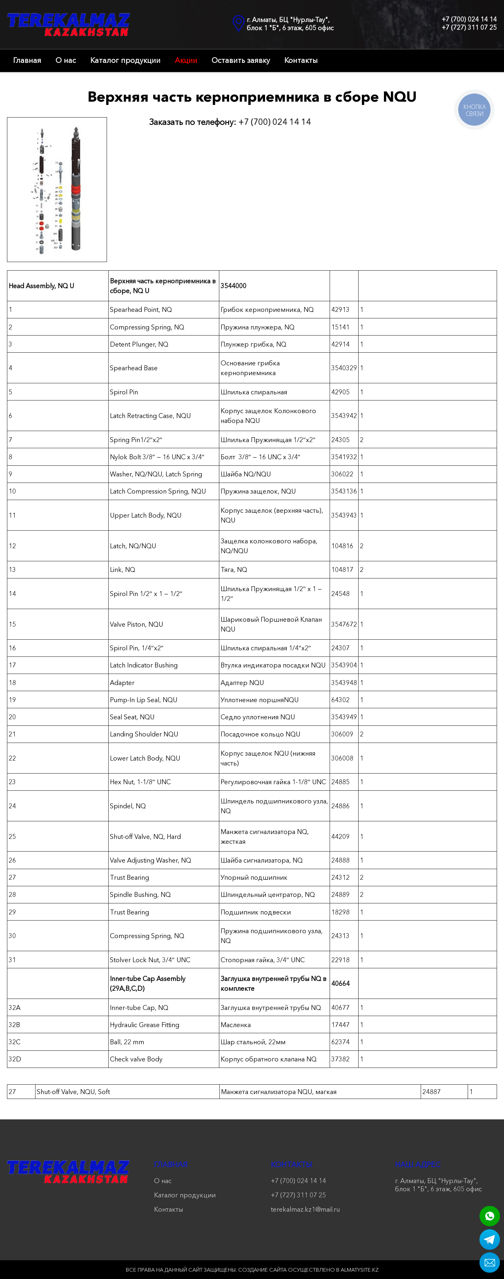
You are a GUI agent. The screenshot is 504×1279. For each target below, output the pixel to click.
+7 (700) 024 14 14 (469, 19)
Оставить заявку (241, 60)
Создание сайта (262, 1269)
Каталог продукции (125, 60)
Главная (27, 60)
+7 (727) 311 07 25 (469, 27)
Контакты (301, 60)
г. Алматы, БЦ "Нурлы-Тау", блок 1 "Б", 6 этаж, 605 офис (290, 24)
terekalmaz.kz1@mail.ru (305, 1209)
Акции (186, 60)
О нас (66, 60)
